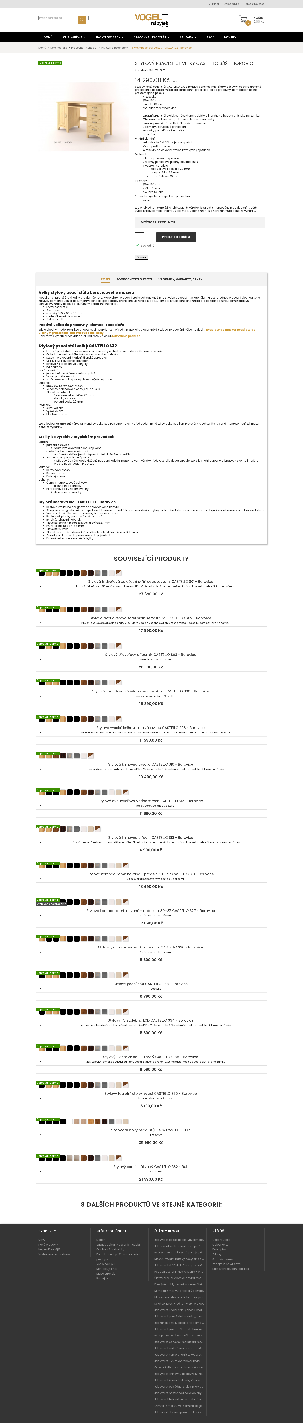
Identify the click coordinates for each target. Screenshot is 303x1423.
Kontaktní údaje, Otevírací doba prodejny (118, 1256)
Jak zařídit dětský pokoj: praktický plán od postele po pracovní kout (180, 1323)
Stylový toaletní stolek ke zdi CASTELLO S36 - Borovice (151, 1085)
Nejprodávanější (49, 1249)
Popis (105, 279)
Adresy (216, 1254)
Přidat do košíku (176, 237)
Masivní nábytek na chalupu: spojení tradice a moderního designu (180, 1297)
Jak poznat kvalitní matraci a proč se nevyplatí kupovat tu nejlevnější (180, 1246)
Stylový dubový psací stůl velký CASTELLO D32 (151, 1122)
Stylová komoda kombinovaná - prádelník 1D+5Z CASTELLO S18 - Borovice (151, 866)
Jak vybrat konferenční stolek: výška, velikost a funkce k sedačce (180, 1355)
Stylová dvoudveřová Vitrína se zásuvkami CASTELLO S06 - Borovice (151, 683)
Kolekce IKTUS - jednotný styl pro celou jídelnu (180, 1304)
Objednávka (231, 4)
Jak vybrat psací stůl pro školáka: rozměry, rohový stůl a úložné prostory (180, 1329)
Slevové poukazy (223, 1259)
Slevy (41, 1240)
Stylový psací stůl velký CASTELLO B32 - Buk (151, 1158)
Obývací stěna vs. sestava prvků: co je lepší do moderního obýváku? (180, 1367)
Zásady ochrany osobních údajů (118, 1245)
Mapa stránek (105, 1274)
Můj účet (214, 4)
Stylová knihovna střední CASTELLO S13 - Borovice (151, 829)
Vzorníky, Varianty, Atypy (180, 279)
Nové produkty (48, 1245)
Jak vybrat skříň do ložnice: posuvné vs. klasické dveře (180, 1265)
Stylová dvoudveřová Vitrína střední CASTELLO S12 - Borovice (151, 793)
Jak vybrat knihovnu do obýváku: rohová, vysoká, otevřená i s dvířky (180, 1374)
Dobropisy (219, 1249)
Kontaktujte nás (107, 1269)
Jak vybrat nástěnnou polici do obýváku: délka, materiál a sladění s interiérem (180, 1393)
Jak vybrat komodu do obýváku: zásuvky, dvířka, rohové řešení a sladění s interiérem (180, 1380)
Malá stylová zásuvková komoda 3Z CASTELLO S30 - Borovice (151, 939)
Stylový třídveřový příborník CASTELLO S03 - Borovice (151, 646)
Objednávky (220, 1245)
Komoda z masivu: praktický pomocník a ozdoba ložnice (180, 1291)
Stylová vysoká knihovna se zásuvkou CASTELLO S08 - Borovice (151, 719)
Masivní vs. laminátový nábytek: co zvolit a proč (180, 1259)
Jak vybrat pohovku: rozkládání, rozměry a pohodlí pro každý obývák (180, 1342)
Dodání (101, 1240)
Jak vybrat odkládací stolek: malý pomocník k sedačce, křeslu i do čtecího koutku (180, 1387)
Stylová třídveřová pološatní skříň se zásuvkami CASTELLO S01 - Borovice (151, 573)
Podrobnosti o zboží (134, 279)
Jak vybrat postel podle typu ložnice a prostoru (180, 1240)
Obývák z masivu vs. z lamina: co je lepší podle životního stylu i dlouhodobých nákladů (180, 1406)
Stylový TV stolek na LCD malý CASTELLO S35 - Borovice (151, 1049)
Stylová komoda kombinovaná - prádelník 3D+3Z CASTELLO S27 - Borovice (151, 902)
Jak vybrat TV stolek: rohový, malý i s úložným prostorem (180, 1361)
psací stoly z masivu (221, 330)
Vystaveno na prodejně (54, 1254)
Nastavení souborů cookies (230, 1269)
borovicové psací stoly (87, 333)
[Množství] (139, 235)
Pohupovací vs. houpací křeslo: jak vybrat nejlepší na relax (180, 1335)
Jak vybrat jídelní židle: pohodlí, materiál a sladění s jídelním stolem (180, 1310)
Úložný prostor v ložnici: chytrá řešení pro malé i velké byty (180, 1278)
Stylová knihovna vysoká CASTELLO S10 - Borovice (151, 756)
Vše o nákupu (105, 1264)
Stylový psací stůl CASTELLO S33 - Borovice (151, 976)
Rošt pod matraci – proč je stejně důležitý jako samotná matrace (180, 1252)
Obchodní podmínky (110, 1249)
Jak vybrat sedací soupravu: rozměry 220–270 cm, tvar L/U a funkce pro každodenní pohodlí (180, 1348)
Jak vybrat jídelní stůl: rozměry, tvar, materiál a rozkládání (180, 1316)
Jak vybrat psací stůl (126, 336)
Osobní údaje (221, 1240)
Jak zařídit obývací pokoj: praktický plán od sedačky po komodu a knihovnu (180, 1412)
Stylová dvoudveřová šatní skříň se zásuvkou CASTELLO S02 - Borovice (151, 610)
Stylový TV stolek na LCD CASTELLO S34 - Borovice (151, 1012)
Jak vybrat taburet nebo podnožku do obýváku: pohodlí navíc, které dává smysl (180, 1399)
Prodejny (102, 1278)
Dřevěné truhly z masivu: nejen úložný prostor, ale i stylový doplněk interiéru (180, 1284)
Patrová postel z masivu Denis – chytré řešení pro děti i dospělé (180, 1272)
